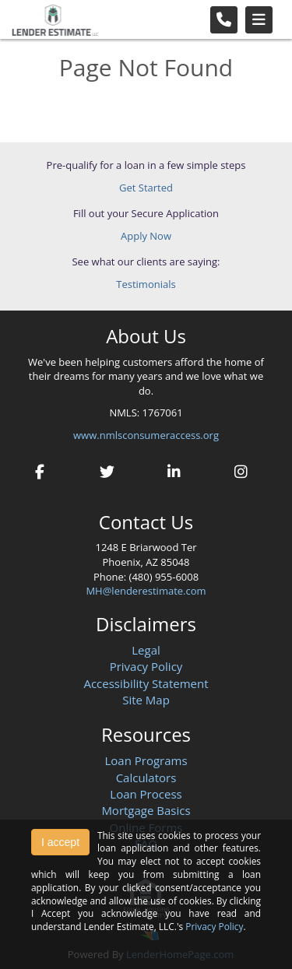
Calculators (146, 777)
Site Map (146, 699)
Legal (146, 650)
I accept (60, 842)
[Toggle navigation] (259, 19)
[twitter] (107, 470)
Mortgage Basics (145, 810)
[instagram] (241, 470)
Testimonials (145, 284)
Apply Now (146, 236)
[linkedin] (174, 470)
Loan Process (145, 794)
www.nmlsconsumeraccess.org (146, 435)
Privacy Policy (146, 666)
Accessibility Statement (145, 683)
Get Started (146, 188)
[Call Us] (223, 19)
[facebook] (40, 470)
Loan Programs (145, 760)
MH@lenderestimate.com (146, 591)
